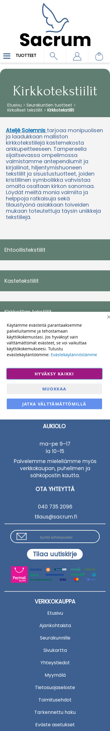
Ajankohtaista (55, 625)
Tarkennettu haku (55, 712)
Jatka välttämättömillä (54, 403)
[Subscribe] (55, 554)
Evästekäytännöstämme (74, 354)
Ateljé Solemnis (25, 130)
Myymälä (55, 675)
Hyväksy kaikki (54, 373)
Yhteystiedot (55, 662)
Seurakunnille (55, 637)
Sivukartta (55, 650)
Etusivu (15, 105)
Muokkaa (54, 388)
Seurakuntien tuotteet (49, 105)
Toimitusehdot (55, 699)
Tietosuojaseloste (55, 687)
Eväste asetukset (55, 724)
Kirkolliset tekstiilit (25, 110)
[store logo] (55, 20)
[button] (77, 56)
